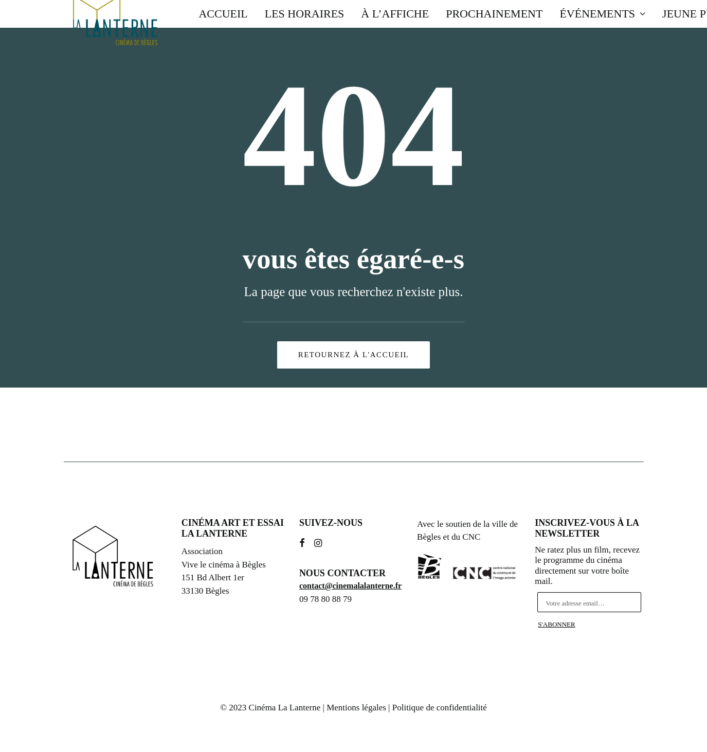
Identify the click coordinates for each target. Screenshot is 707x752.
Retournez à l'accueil (353, 355)
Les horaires (305, 13)
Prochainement (494, 13)
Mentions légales (356, 707)
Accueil (222, 13)
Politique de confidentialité (439, 707)
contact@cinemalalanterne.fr (350, 585)
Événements (602, 13)
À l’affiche (395, 13)
